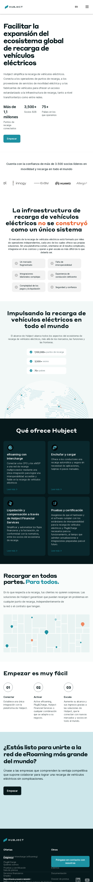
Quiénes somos (11, 864)
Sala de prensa (10, 870)
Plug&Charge (9, 862)
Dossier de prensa (60, 879)
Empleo (7, 875)
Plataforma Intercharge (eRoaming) (20, 856)
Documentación (58, 873)
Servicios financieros (13, 873)
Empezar (12, 138)
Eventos (55, 867)
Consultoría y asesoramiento (17, 879)
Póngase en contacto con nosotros (70, 861)
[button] (76, 7)
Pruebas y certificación (14, 867)
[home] (12, 7)
